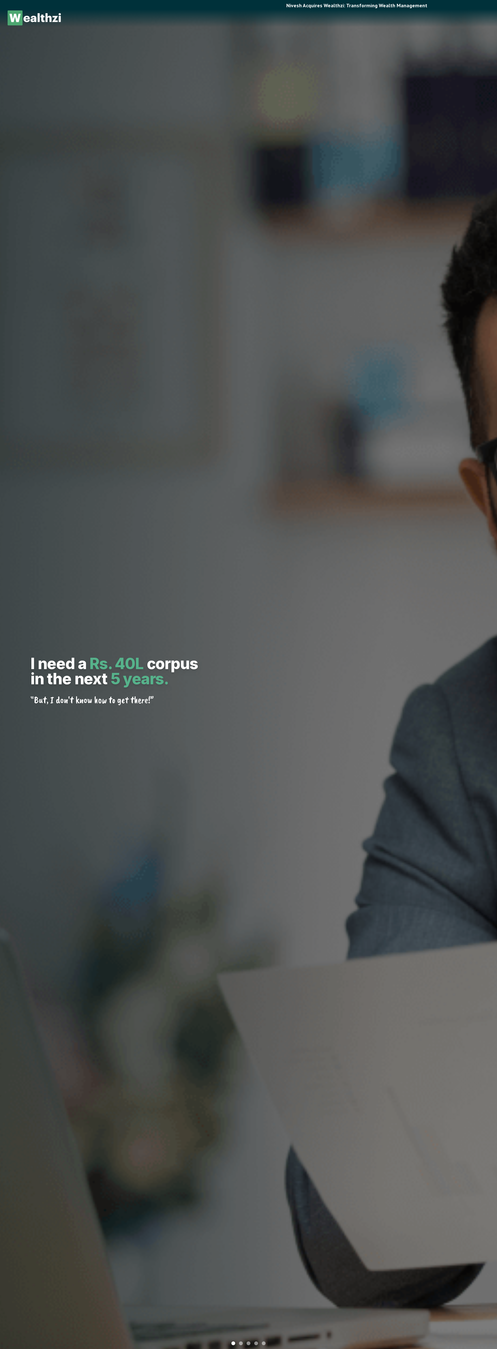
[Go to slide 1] (233, 1343)
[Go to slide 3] (248, 1343)
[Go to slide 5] (264, 1343)
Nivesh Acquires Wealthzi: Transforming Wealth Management (363, 5)
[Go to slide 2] (241, 1343)
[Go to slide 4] (256, 1343)
